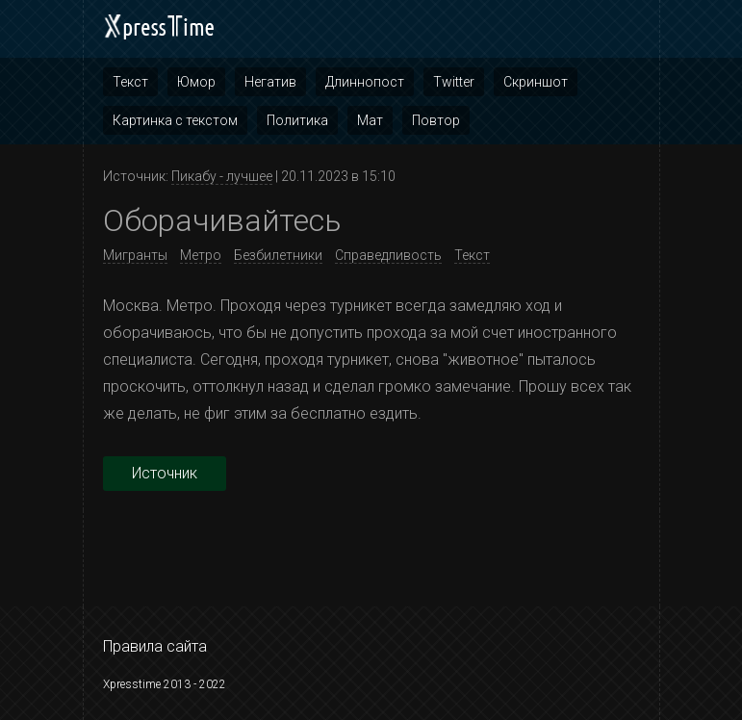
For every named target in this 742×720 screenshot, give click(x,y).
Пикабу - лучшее (221, 176)
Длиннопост (364, 82)
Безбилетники (278, 255)
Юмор (196, 82)
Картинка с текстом (175, 120)
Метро (200, 255)
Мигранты (135, 255)
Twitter (453, 82)
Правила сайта (155, 646)
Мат (370, 120)
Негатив (270, 82)
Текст (130, 82)
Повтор (436, 120)
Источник (164, 473)
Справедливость (388, 255)
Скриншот (535, 82)
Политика (297, 120)
